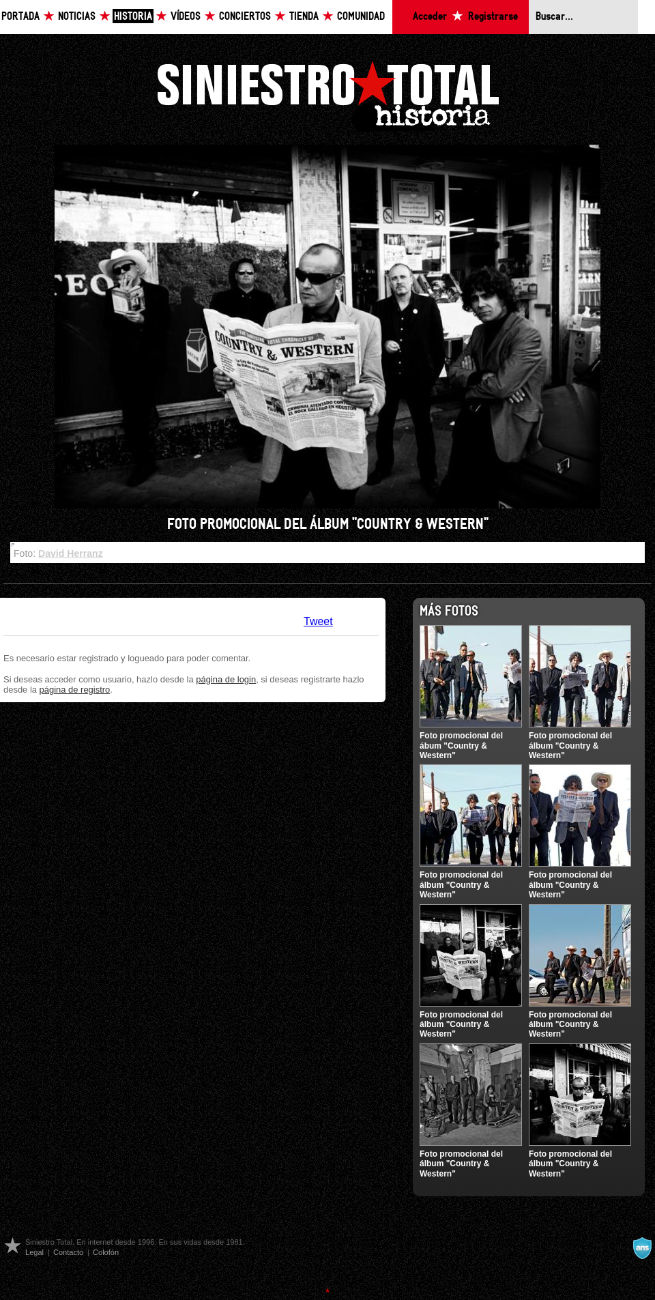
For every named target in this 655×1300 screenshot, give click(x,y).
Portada (20, 17)
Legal (34, 1252)
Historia (133, 17)
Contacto (68, 1252)
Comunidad (361, 17)
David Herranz (70, 553)
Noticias (77, 17)
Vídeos (186, 17)
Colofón (106, 1252)
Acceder (430, 17)
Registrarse (493, 17)
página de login (226, 679)
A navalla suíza (642, 1248)
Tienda (304, 17)
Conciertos (245, 17)
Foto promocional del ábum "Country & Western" (461, 745)
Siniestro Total (327, 94)
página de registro (75, 689)
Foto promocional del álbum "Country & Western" (570, 745)
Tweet (318, 621)
